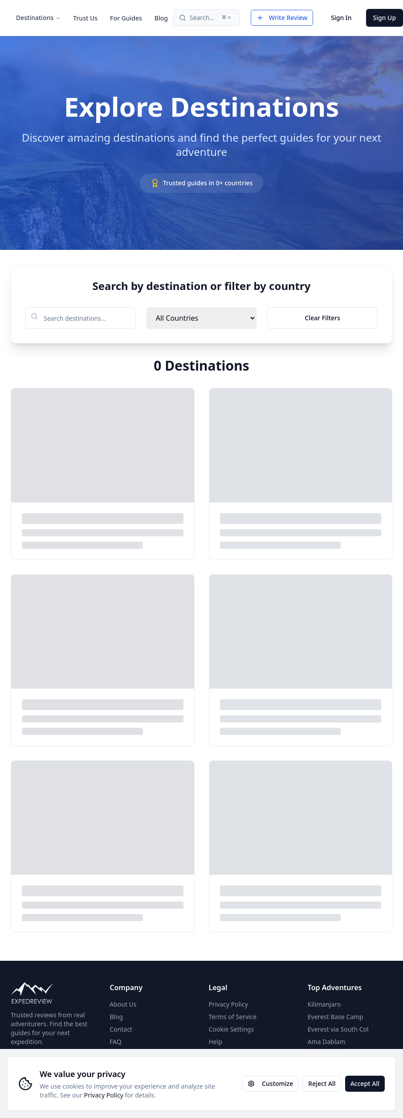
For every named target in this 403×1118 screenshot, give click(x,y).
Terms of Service (233, 1016)
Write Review (282, 17)
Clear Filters (322, 318)
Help (216, 1041)
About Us (123, 1004)
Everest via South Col (338, 1029)
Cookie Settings (231, 1029)
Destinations (38, 17)
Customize (270, 1083)
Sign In (341, 17)
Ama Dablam (327, 1041)
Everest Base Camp (335, 1016)
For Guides (126, 18)
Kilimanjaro (324, 1004)
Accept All (364, 1083)
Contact (121, 1029)
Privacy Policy (103, 1095)
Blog (161, 18)
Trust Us (85, 18)
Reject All (321, 1083)
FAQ (116, 1041)
